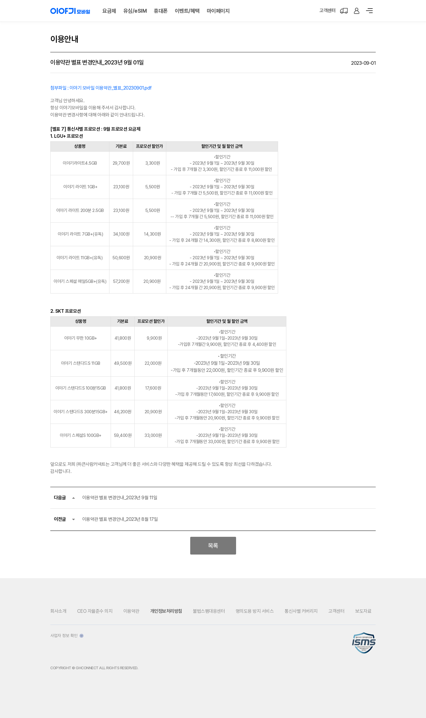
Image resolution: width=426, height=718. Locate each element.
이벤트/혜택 (187, 11)
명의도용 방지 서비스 (255, 611)
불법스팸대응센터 (209, 611)
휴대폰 (161, 11)
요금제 (109, 11)
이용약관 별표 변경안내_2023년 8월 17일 (120, 519)
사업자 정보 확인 (66, 635)
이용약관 (131, 611)
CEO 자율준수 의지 (95, 611)
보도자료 (363, 611)
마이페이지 (218, 11)
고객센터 (327, 10)
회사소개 (58, 611)
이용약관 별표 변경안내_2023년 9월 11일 (119, 497)
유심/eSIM (135, 11)
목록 (213, 545)
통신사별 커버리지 (301, 611)
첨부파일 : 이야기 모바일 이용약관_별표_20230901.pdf (101, 88)
